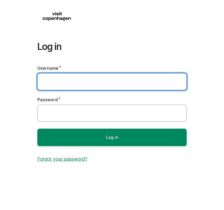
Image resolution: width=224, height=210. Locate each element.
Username (47, 68)
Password (47, 99)
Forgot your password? (62, 159)
